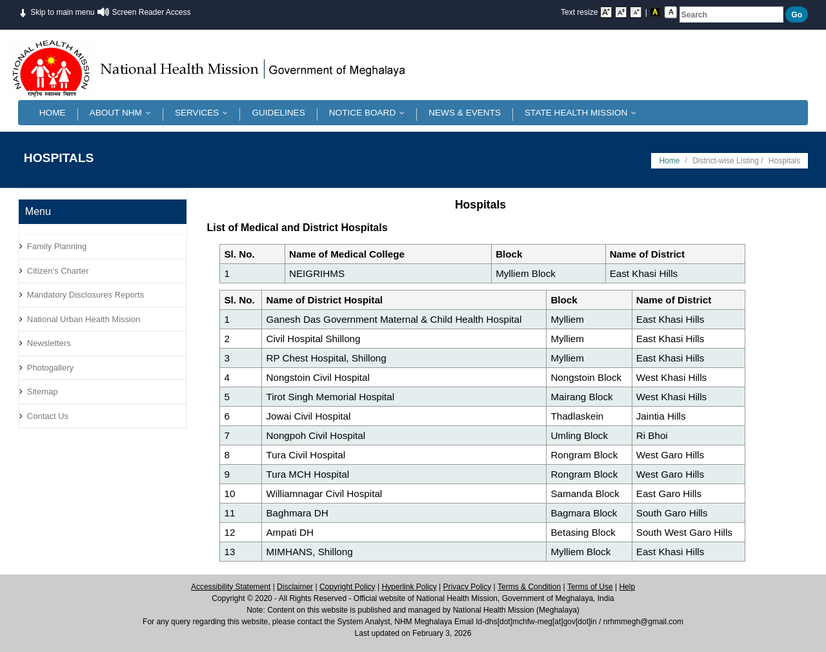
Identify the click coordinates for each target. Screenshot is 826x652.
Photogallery (50, 367)
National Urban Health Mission (84, 319)
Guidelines (278, 112)
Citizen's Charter (58, 271)
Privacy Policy (467, 586)
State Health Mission (583, 112)
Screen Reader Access (151, 12)
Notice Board (369, 112)
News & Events (464, 112)
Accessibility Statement (230, 586)
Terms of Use (590, 586)
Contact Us (47, 416)
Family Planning (57, 246)
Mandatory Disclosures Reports (85, 295)
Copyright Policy (347, 586)
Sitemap (42, 391)
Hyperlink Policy (408, 586)
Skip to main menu (56, 11)
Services (204, 112)
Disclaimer (295, 586)
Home (52, 112)
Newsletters (49, 343)
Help (627, 586)
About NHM (123, 112)
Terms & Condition (529, 586)
